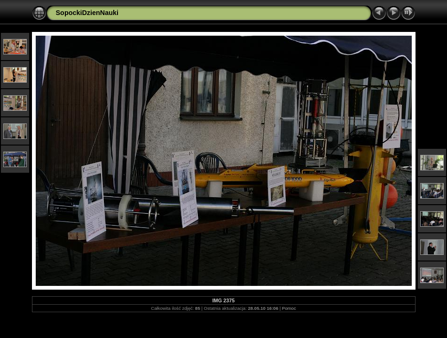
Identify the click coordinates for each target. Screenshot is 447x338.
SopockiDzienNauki (87, 12)
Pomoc (289, 308)
